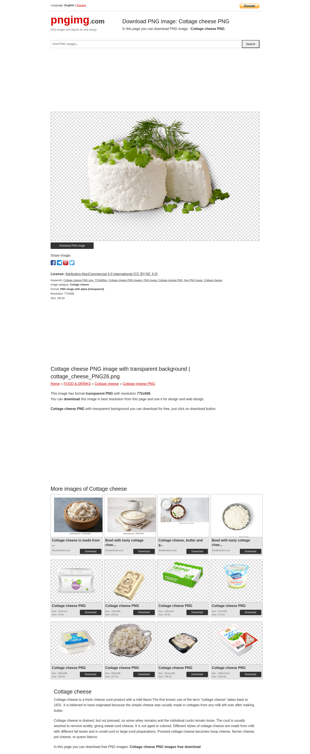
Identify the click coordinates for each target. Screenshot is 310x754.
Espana (81, 5)
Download (90, 551)
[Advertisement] (155, 81)
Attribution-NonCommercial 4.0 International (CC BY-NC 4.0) (111, 274)
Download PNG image (72, 245)
